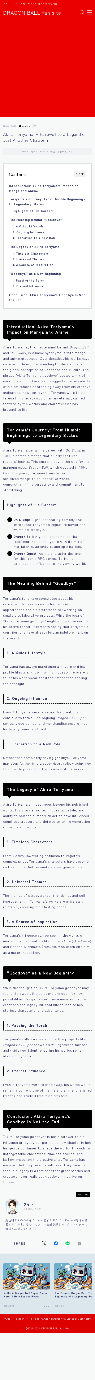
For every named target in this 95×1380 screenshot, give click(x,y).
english (24, 126)
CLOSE (80, 174)
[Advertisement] (47, 69)
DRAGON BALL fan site (32, 12)
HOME (7, 1318)
